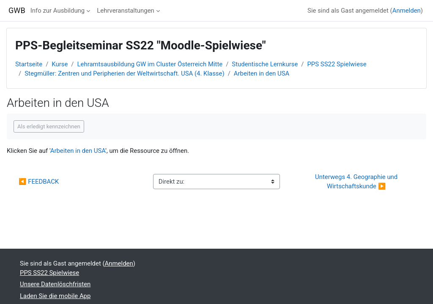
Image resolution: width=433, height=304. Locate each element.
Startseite (28, 64)
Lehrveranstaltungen (125, 10)
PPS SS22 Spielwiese (336, 64)
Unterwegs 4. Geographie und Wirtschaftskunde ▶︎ (357, 181)
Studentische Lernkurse (265, 64)
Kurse (60, 64)
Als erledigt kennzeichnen (48, 126)
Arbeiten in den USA (261, 73)
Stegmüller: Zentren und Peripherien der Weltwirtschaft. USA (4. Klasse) (124, 73)
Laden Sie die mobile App (55, 296)
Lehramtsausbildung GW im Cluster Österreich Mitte (150, 64)
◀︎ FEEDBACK (39, 181)
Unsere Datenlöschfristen (55, 284)
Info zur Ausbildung (57, 10)
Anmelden (406, 10)
